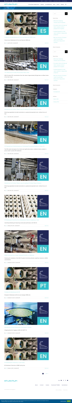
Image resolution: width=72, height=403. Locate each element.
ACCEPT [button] (69, 401)
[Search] (66, 13)
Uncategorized (57, 91)
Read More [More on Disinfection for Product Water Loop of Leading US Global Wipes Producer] (46, 116)
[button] (65, 4)
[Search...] (59, 13)
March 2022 (56, 99)
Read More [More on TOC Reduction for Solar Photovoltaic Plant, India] (46, 79)
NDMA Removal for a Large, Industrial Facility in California (19, 255)
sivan (6, 225)
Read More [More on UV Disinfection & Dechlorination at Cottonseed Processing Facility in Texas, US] (46, 153)
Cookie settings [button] (63, 401)
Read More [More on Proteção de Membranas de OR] (46, 297)
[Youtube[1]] (67, 380)
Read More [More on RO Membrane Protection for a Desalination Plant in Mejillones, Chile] (46, 225)
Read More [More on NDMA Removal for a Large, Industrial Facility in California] (46, 262)
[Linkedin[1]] (59, 380)
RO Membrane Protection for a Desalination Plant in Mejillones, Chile (21, 220)
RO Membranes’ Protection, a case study (14, 362)
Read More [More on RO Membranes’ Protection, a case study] (46, 368)
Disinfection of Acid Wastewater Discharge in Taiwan (17, 327)
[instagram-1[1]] (61, 380)
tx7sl (6, 79)
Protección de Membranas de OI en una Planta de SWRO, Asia (19, 37)
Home (5, 8)
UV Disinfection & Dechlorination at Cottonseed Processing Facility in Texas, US (24, 146)
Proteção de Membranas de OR (12, 292)
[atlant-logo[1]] (10, 380)
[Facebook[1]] (63, 380)
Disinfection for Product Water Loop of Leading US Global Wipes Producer (22, 109)
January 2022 (56, 101)
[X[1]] (65, 380)
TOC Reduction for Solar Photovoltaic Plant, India (16, 72)
